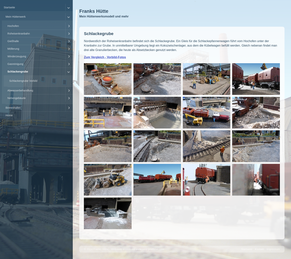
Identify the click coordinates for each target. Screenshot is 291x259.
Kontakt (259, 249)
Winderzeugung (16, 56)
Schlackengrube (17, 71)
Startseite (9, 7)
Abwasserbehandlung (20, 90)
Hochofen (13, 25)
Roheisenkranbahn (18, 33)
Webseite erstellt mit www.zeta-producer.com (137, 249)
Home (9, 115)
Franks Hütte (93, 11)
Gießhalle (13, 41)
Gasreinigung (15, 63)
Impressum (273, 249)
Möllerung (13, 48)
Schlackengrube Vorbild (23, 80)
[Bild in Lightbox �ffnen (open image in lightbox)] (107, 79)
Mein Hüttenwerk (16, 16)
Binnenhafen (13, 107)
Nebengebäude (16, 98)
